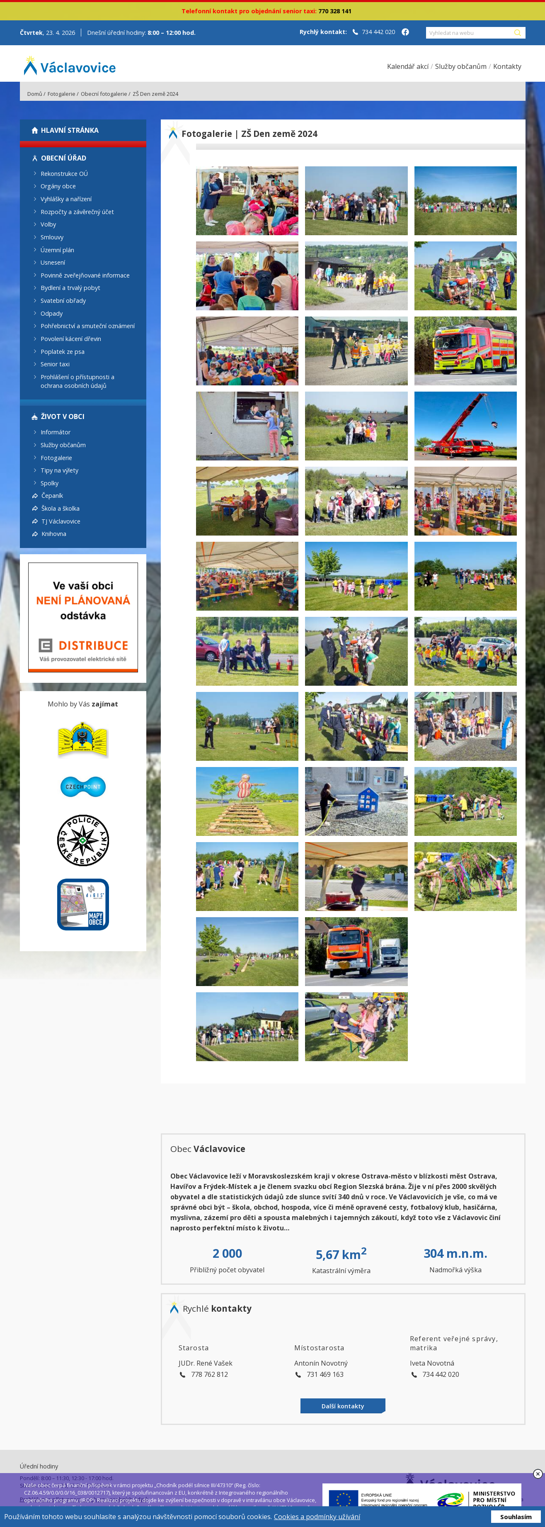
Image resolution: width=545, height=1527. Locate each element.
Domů (34, 93)
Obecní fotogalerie (104, 93)
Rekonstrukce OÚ (64, 173)
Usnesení (53, 262)
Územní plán (57, 249)
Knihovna (53, 534)
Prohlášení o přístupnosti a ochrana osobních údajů (77, 381)
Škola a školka (60, 508)
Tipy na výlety (59, 470)
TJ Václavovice (60, 521)
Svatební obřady (63, 300)
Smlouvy (52, 237)
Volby (48, 224)
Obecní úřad (63, 158)
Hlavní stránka (70, 130)
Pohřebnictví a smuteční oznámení (88, 326)
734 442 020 (378, 32)
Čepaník (52, 495)
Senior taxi (55, 364)
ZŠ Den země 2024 (155, 93)
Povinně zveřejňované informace (85, 275)
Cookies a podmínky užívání (317, 1516)
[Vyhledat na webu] (469, 33)
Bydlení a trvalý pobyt (70, 288)
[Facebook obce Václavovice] (405, 33)
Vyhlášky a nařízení (66, 199)
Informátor (55, 432)
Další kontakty (343, 1406)
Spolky (49, 483)
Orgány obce (58, 186)
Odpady (52, 313)
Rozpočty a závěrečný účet (77, 211)
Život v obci (63, 416)
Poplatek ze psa (63, 351)
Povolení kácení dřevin (71, 339)
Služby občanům (63, 445)
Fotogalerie (61, 93)
